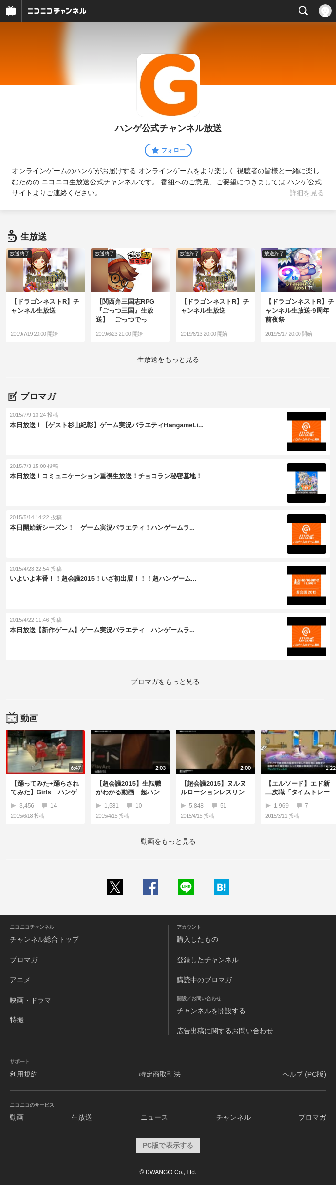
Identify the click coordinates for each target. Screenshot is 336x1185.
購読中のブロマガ (204, 980)
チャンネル (233, 1117)
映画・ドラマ (30, 1000)
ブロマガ (23, 960)
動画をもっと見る (168, 841)
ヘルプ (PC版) (304, 1074)
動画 (17, 1117)
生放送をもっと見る (168, 359)
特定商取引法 (160, 1074)
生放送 (82, 1117)
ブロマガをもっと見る (165, 681)
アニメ (20, 980)
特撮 (17, 1020)
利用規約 (23, 1074)
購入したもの (197, 939)
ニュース (154, 1117)
